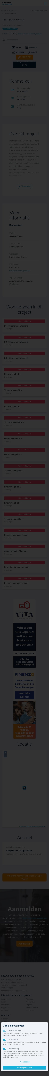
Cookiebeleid (25, 1062)
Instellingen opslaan (24, 1068)
